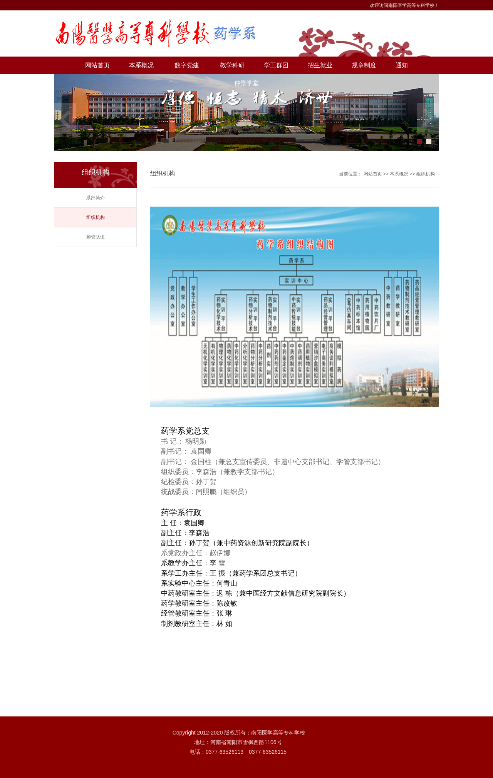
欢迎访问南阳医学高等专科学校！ (404, 5)
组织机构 (95, 217)
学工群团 (276, 65)
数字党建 (186, 65)
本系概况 (141, 65)
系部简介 (95, 197)
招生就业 (320, 65)
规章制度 (364, 65)
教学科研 (232, 65)
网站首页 (97, 65)
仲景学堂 (246, 83)
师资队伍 (95, 237)
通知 (402, 65)
